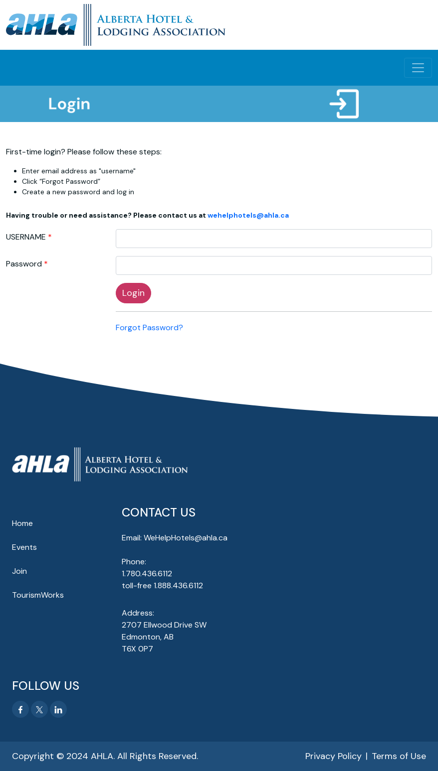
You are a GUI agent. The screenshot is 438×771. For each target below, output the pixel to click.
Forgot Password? (149, 327)
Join (19, 571)
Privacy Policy (333, 756)
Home (22, 523)
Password (24, 263)
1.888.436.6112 (178, 585)
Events (24, 547)
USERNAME (26, 237)
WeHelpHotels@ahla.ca (185, 537)
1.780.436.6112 (147, 573)
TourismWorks (38, 595)
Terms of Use (399, 756)
